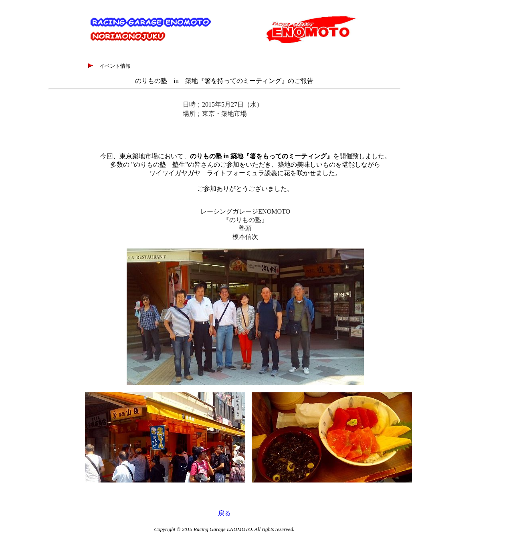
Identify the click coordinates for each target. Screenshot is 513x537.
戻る (224, 513)
